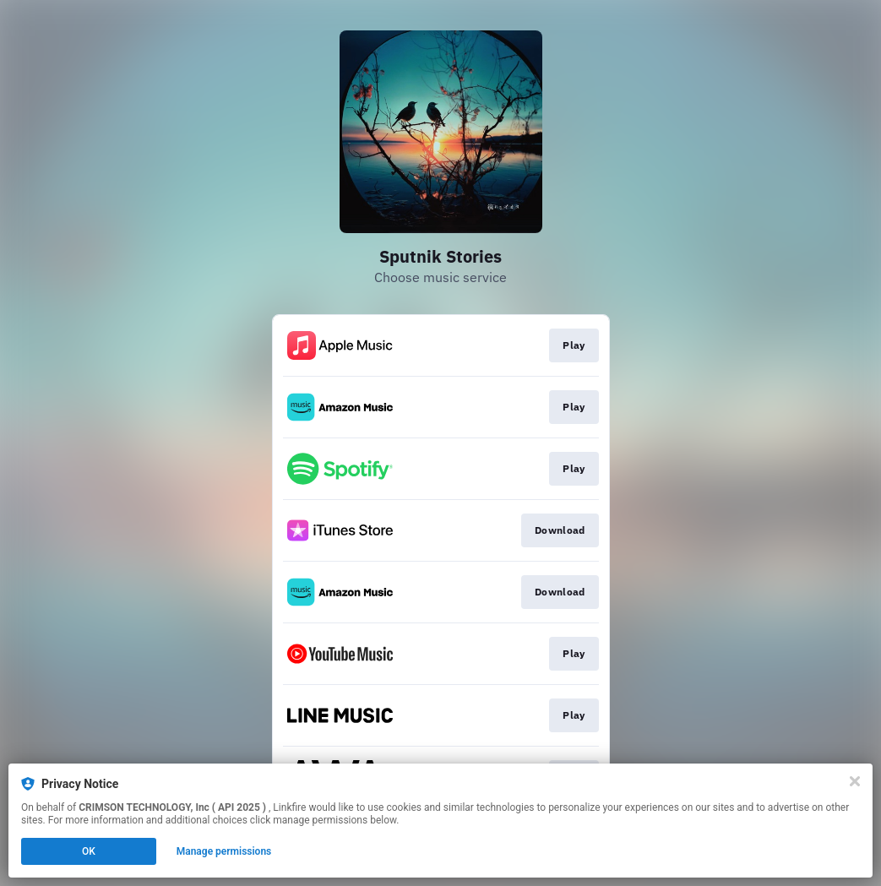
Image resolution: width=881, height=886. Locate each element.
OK (88, 851)
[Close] (854, 781)
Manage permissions (224, 851)
